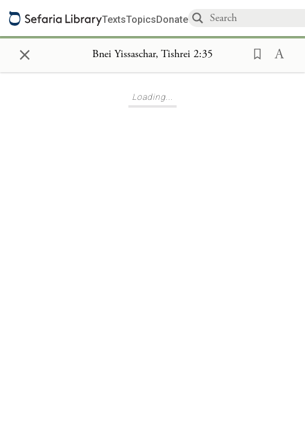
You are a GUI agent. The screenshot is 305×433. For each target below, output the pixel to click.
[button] (254, 53)
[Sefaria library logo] (55, 18)
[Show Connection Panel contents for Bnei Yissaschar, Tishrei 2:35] (152, 55)
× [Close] (24, 53)
